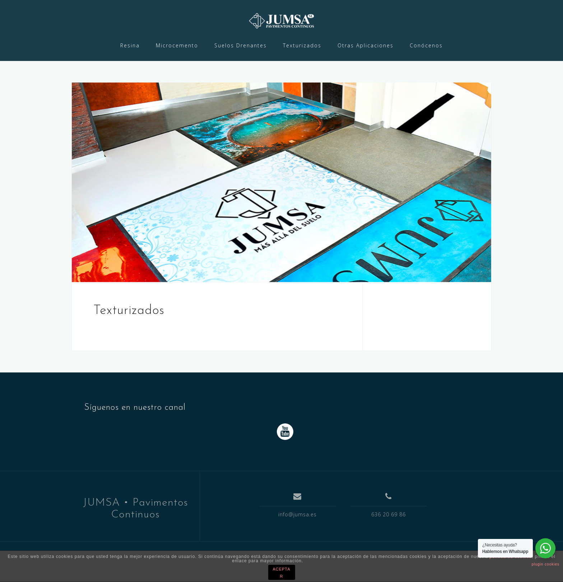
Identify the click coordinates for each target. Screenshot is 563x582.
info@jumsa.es (297, 514)
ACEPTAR (281, 572)
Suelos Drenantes (240, 45)
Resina (130, 45)
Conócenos (426, 45)
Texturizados (302, 45)
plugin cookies (545, 564)
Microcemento (177, 45)
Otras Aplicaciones (366, 45)
